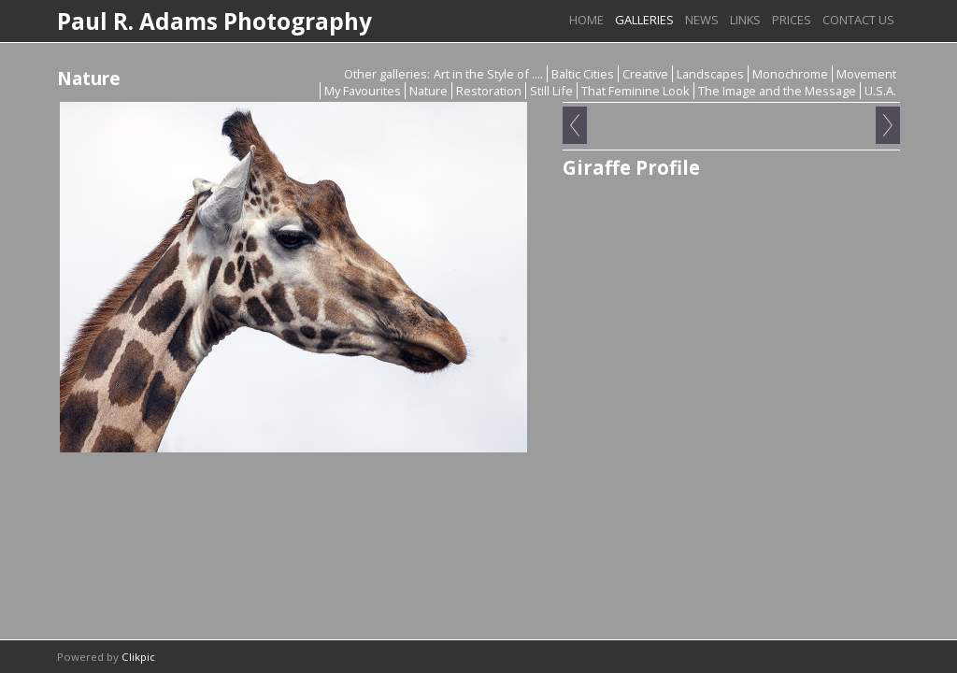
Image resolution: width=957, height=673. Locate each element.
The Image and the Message (777, 90)
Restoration (488, 90)
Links (745, 19)
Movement (866, 73)
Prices (791, 19)
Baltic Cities (582, 73)
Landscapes (710, 73)
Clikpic (138, 657)
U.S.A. (880, 90)
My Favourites (362, 90)
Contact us (858, 19)
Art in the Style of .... (488, 73)
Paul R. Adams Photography (214, 21)
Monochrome (790, 73)
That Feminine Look (635, 90)
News (702, 19)
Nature (428, 90)
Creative (645, 73)
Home (586, 19)
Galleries (644, 19)
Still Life (551, 90)
